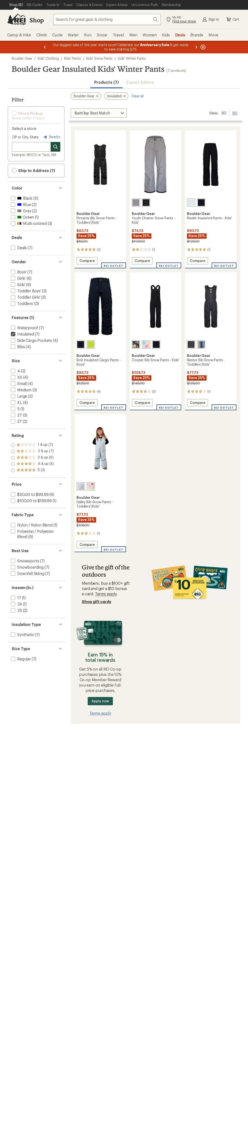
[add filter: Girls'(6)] (18, 278)
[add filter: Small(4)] (18, 383)
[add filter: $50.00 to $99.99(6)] (29, 494)
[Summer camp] (201, 344)
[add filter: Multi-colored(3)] (28, 223)
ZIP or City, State (25, 137)
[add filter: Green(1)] (22, 217)
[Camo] (136, 344)
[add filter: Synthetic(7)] (22, 634)
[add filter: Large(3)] (18, 396)
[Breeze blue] (81, 486)
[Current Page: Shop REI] (16, 5)
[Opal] (91, 486)
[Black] (146, 202)
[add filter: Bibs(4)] (17, 346)
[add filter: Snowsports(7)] (24, 560)
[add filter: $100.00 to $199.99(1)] (31, 500)
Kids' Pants (72, 58)
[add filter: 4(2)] (15, 371)
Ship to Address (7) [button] (33, 170)
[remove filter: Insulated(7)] (22, 334)
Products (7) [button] (106, 82)
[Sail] (146, 344)
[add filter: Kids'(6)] (17, 284)
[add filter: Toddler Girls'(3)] (25, 297)
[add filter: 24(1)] (16, 604)
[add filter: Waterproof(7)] (24, 327)
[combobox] (107, 19)
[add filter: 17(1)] (15, 597)
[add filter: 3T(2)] (16, 421)
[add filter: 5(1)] (15, 408)
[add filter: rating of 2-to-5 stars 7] (32, 464)
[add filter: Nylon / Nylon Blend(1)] (31, 525)
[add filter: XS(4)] (16, 377)
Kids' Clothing (48, 58)
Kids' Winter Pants (132, 58)
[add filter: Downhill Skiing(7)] (27, 573)
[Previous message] (45, 47)
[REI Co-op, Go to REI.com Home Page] (16, 19)
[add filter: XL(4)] (16, 402)
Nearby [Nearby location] (51, 137)
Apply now (100, 701)
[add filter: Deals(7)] (18, 247)
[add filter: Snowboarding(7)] (27, 567)
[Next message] (196, 47)
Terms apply (105, 593)
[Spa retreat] (191, 202)
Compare (88, 261)
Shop (37, 20)
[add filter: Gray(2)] (20, 210)
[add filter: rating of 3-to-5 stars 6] (32, 458)
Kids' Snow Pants (99, 58)
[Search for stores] (55, 147)
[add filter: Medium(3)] (20, 389)
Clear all (137, 96)
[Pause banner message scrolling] (202, 47)
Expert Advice (140, 82)
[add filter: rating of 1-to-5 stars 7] (32, 470)
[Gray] (136, 202)
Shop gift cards (96, 601)
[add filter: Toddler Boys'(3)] (25, 290)
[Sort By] (99, 113)
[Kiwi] (91, 344)
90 (234, 112)
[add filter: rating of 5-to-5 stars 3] (32, 445)
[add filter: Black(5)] (21, 198)
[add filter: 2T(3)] (16, 415)
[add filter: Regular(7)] (20, 658)
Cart (232, 19)
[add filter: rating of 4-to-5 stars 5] (32, 451)
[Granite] (191, 344)
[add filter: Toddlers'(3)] (22, 303)
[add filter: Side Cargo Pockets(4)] (31, 340)
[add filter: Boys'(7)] (18, 272)
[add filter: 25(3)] (16, 610)
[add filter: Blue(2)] (20, 204)
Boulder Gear (22, 58)
